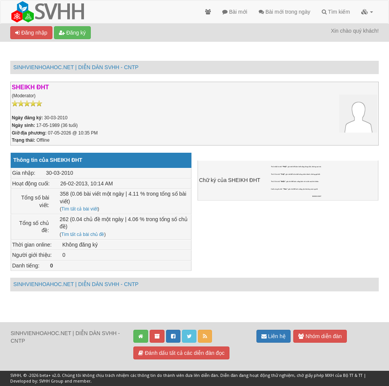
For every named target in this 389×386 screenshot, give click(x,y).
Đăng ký (72, 33)
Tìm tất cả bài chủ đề (82, 234)
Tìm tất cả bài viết (79, 209)
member (81, 381)
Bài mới (234, 12)
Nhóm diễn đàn (320, 336)
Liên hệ (273, 336)
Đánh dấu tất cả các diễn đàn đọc (181, 353)
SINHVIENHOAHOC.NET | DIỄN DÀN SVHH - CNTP (76, 67)
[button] (367, 11)
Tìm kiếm (336, 12)
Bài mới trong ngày (284, 12)
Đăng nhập (31, 33)
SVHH (15, 375)
